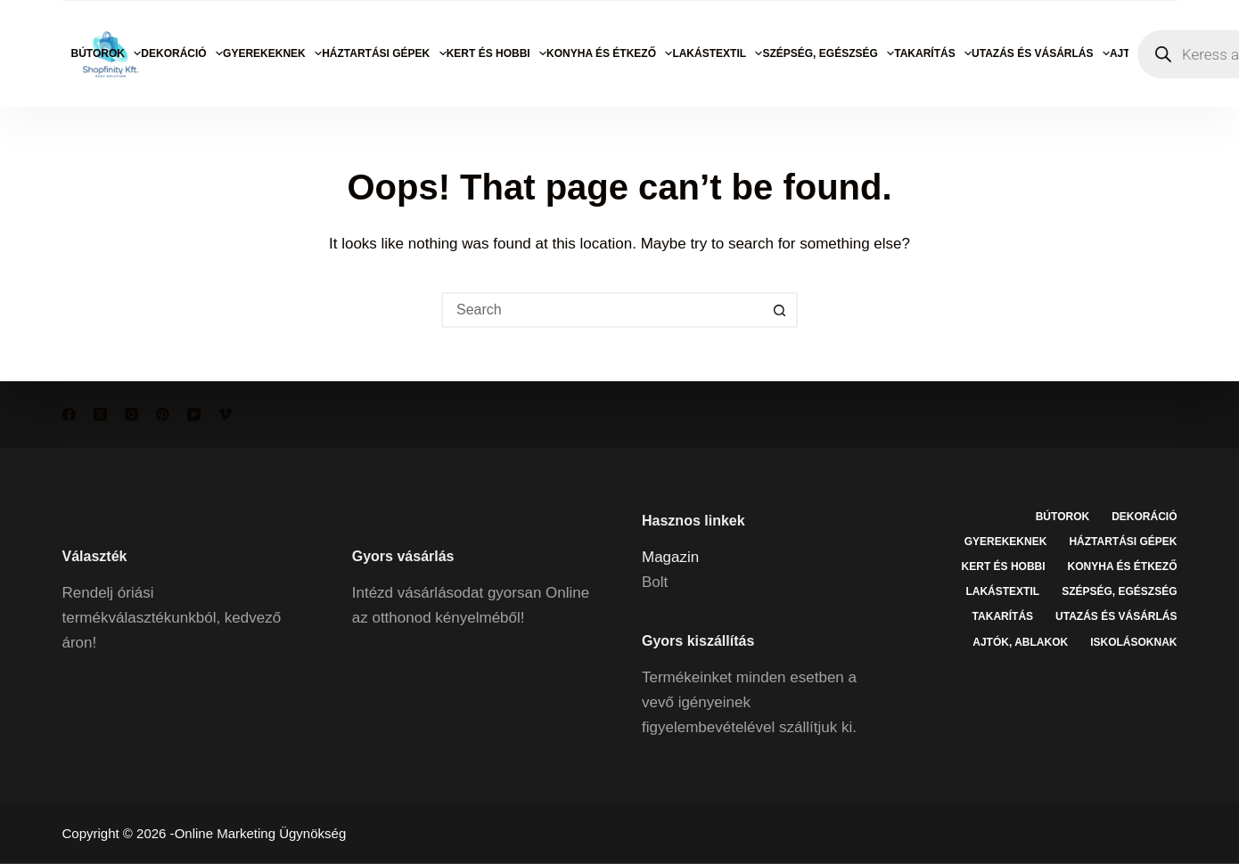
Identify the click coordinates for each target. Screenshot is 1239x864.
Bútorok (106, 53)
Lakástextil (717, 53)
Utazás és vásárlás (1041, 53)
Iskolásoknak (1133, 641)
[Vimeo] (225, 414)
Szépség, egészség (828, 53)
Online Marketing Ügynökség (261, 833)
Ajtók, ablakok (1020, 641)
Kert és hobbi (496, 53)
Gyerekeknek (272, 53)
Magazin (670, 556)
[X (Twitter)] (100, 414)
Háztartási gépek (384, 53)
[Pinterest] (162, 414)
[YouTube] (194, 414)
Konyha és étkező (609, 53)
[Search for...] (601, 310)
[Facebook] (69, 414)
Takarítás (933, 53)
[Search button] (780, 310)
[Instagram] (131, 414)
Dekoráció (182, 53)
